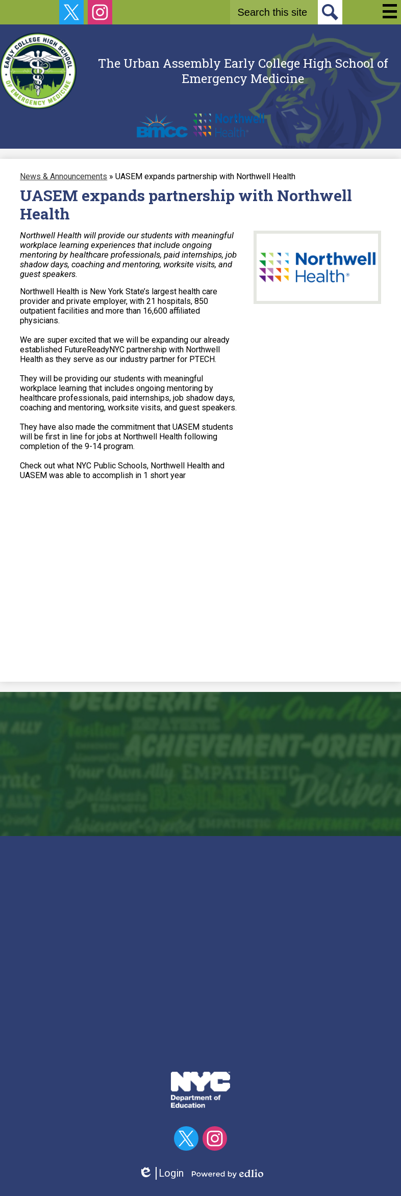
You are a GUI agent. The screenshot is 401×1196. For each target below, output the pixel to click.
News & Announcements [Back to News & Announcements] (63, 176)
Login (161, 1173)
